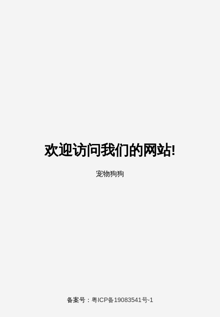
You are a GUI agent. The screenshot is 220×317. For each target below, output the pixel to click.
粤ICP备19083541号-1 (122, 299)
